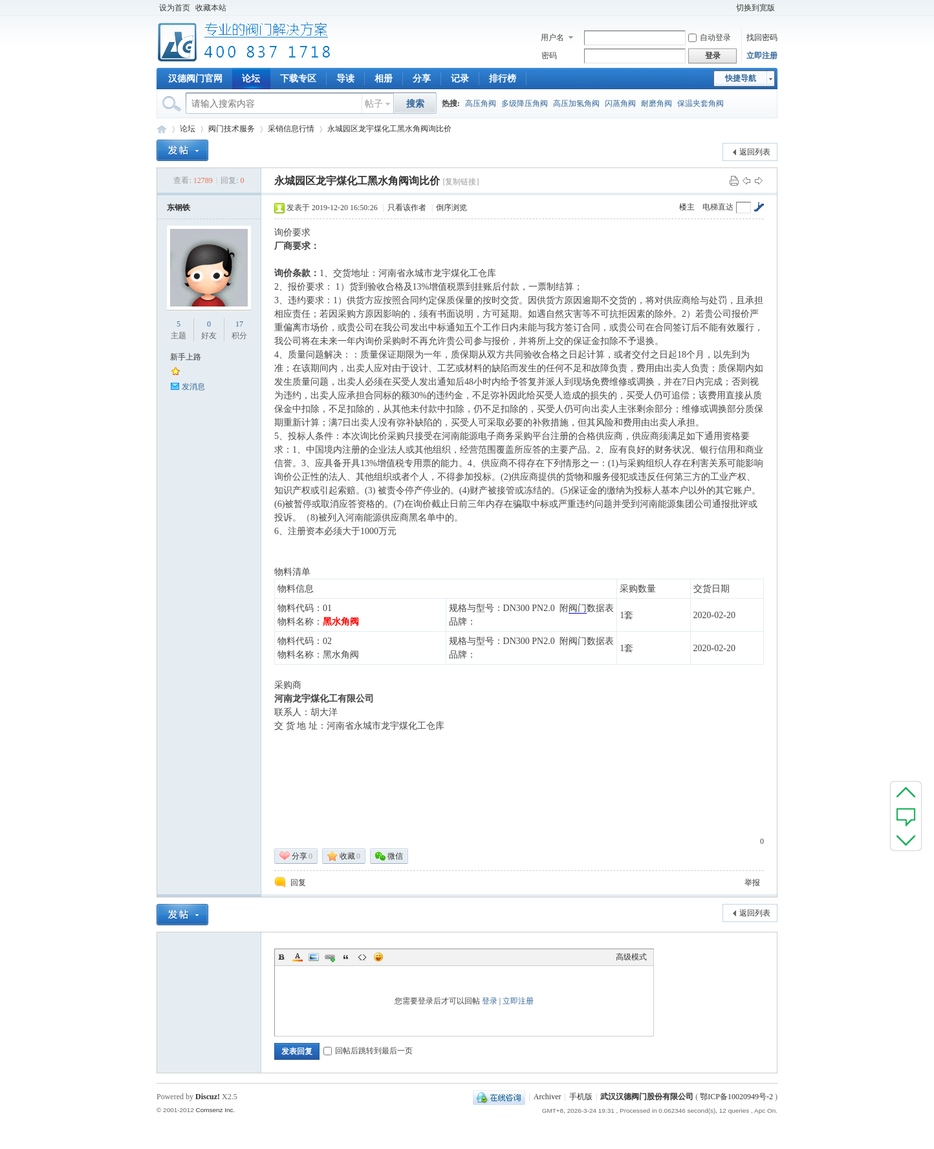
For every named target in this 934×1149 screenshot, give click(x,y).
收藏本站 (210, 7)
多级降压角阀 (524, 103)
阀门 (578, 608)
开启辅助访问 (727, 8)
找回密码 (761, 37)
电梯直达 (717, 206)
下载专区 (298, 78)
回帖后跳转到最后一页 (368, 1050)
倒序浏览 (451, 207)
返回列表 (754, 151)
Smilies (378, 956)
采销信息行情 (291, 128)
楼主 (687, 206)
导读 (345, 78)
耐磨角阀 (656, 103)
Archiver (547, 1096)
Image (313, 956)
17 (239, 323)
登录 (489, 1000)
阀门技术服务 (231, 128)
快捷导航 (740, 78)
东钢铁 (178, 207)
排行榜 (502, 78)
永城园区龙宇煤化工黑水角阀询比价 (389, 128)
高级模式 (631, 956)
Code (362, 956)
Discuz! (207, 1096)
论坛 (251, 78)
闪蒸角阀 (620, 103)
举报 (752, 882)
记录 (460, 78)
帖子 (374, 104)
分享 (422, 78)
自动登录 (709, 37)
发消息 (193, 386)
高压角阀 (480, 103)
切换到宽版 (755, 7)
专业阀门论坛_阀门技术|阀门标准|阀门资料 (162, 129)
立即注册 (761, 55)
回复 (298, 882)
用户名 (552, 37)
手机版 (580, 1096)
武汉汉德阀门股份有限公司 (646, 1096)
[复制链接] (460, 181)
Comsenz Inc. (215, 1109)
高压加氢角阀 (576, 103)
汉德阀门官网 (195, 78)
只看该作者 (406, 207)
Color (297, 956)
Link (329, 956)
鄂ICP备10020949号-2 (736, 1096)
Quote (346, 956)
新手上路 (185, 356)
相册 (384, 78)
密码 (549, 55)
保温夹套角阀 (700, 103)
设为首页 (174, 7)
